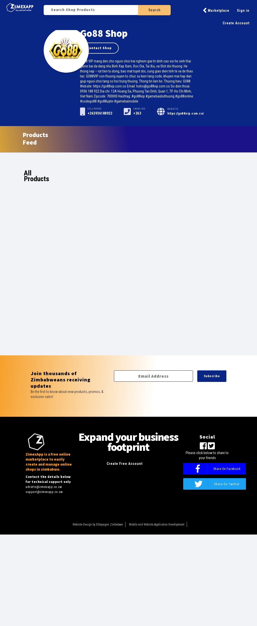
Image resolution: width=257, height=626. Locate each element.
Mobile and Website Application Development (156, 524)
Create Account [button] (236, 23)
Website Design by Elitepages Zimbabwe (98, 524)
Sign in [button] (243, 11)
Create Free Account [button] (125, 464)
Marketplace (216, 10)
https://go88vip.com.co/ (185, 113)
